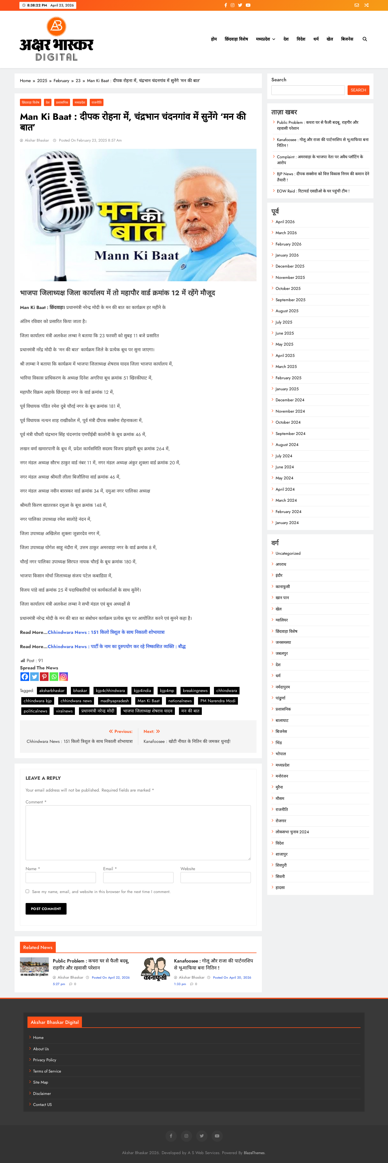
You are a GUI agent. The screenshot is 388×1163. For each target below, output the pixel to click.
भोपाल (281, 754)
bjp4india (142, 690)
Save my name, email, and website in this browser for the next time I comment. (101, 892)
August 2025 (287, 311)
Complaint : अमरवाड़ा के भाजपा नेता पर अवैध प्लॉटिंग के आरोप (320, 160)
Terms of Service (47, 1071)
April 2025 (285, 356)
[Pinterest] (44, 676)
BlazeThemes (254, 1152)
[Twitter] (34, 676)
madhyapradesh (115, 701)
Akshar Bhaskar (37, 140)
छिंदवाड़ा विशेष (236, 39)
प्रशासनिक (62, 102)
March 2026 (286, 233)
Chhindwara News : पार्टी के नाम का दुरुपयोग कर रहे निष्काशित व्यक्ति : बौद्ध (117, 646)
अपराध (281, 564)
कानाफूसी (283, 587)
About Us (41, 1049)
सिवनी (280, 877)
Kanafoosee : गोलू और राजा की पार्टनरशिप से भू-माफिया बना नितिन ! (213, 964)
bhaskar (80, 690)
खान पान (282, 598)
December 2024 (290, 400)
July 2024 (284, 456)
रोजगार (281, 821)
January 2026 (287, 255)
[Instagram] (63, 676)
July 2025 (284, 322)
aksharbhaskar (51, 690)
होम (214, 39)
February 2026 (289, 244)
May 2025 (284, 344)
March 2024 (286, 500)
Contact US (42, 1105)
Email (110, 869)
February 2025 (288, 378)
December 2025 (290, 266)
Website (188, 869)
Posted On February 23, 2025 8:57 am (90, 140)
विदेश (301, 39)
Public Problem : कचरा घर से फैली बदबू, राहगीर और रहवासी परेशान (91, 964)
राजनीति (97, 102)
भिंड (279, 743)
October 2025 (288, 288)
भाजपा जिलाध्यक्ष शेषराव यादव (147, 711)
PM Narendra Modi (217, 701)
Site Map (40, 1082)
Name (33, 869)
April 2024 (285, 489)
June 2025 (285, 333)
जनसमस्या (283, 642)
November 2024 (290, 411)
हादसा (280, 888)
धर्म (315, 39)
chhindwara (226, 690)
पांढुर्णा (280, 698)
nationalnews (180, 701)
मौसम (280, 799)
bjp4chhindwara (110, 690)
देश (286, 39)
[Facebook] (24, 676)
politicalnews (35, 711)
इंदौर (279, 575)
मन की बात (190, 711)
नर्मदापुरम (283, 687)
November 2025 (290, 277)
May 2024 (284, 478)
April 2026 (285, 222)
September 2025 (290, 300)
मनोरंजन (282, 776)
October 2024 (288, 422)
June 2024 (285, 467)
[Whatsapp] (54, 676)
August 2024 (287, 445)
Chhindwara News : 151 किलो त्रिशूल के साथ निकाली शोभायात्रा (106, 632)
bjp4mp (167, 690)
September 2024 (291, 434)
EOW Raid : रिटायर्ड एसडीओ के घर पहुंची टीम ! (313, 191)
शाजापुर (281, 854)
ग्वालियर (282, 620)
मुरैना (279, 787)
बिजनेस (347, 39)
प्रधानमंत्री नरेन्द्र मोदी (97, 711)
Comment (36, 802)
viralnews (64, 711)
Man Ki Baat (149, 701)
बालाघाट (282, 720)
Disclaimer (42, 1094)
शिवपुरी (281, 865)
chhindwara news (76, 701)
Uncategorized (288, 553)
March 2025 (286, 367)
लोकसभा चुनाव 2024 (292, 832)
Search (278, 79)
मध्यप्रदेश (263, 39)
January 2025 (287, 389)
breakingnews (195, 690)
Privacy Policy (44, 1060)
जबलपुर (282, 653)
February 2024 (289, 512)
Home (38, 1038)
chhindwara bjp (38, 701)
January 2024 (287, 523)
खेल (330, 39)
